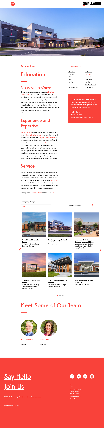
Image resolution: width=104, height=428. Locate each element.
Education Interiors (36, 193)
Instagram (92, 376)
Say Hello (17, 377)
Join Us (14, 387)
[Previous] (20, 250)
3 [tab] (62, 295)
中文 (12, 4)
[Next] (100, 250)
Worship (87, 82)
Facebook (72, 376)
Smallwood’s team (26, 132)
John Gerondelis (27, 339)
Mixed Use (71, 72)
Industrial (87, 77)
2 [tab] (60, 295)
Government (89, 79)
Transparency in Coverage (11, 405)
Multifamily (88, 72)
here (53, 193)
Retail (70, 79)
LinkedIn (85, 376)
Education (88, 74)
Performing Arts (73, 87)
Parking (70, 82)
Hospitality (71, 74)
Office (70, 77)
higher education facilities (33, 135)
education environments (48, 143)
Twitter (79, 376)
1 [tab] (57, 295)
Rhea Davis (44, 339)
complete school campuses (47, 138)
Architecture (28, 66)
